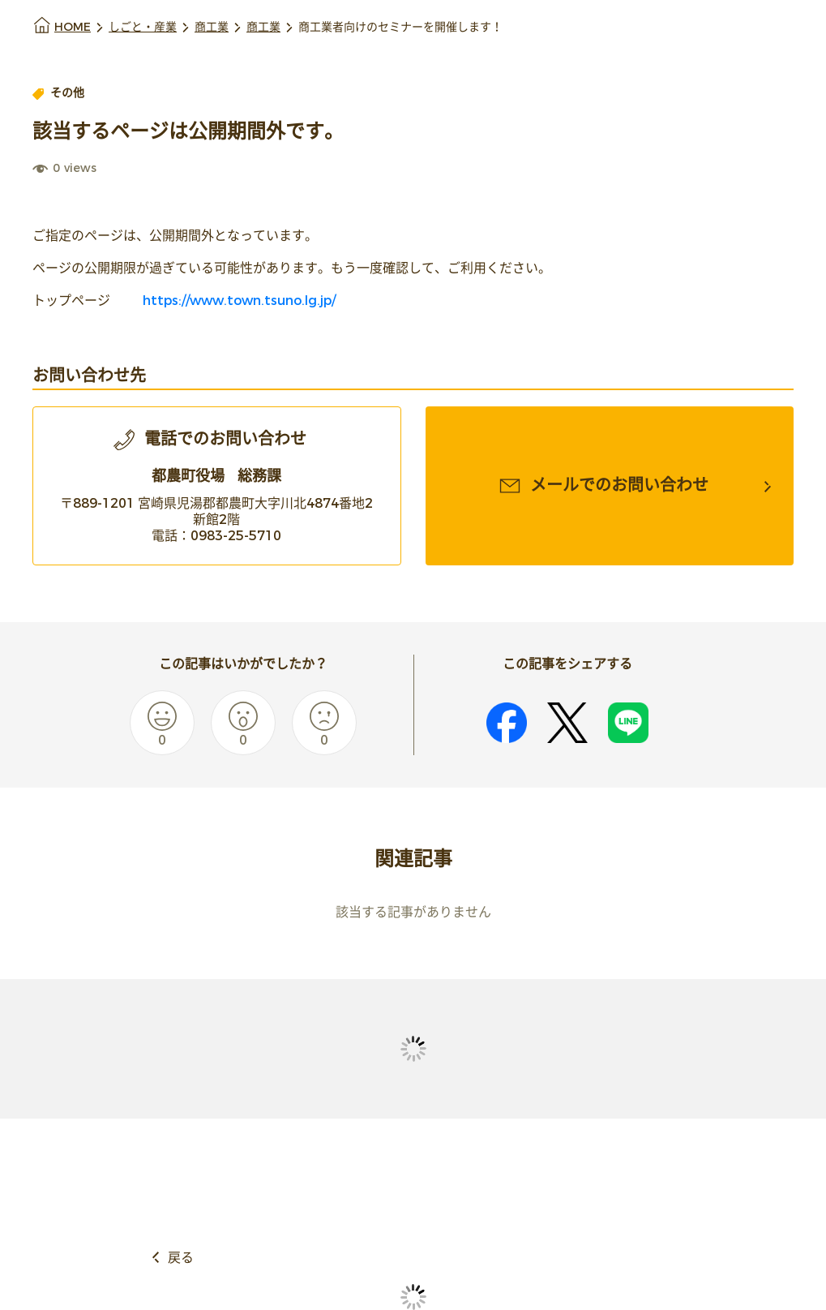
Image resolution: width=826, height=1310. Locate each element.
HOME (72, 27)
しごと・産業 (143, 27)
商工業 (212, 27)
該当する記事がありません (413, 912)
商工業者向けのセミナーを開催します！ (400, 27)
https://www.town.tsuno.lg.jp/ (237, 300)
